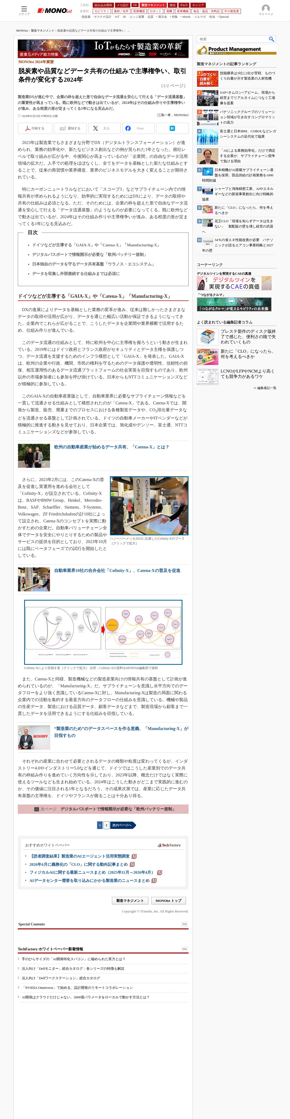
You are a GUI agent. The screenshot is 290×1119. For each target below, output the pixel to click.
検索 (272, 39)
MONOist (22, 30)
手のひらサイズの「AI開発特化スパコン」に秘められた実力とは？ (74, 959)
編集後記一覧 (266, 388)
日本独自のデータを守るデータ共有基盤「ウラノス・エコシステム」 (94, 264)
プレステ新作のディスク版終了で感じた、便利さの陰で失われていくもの (248, 336)
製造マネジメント (42, 30)
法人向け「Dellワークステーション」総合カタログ (61, 978)
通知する (74, 128)
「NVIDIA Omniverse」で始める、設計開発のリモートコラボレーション (77, 988)
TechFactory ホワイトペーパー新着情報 (50, 949)
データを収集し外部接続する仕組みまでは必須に (76, 274)
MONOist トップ (168, 901)
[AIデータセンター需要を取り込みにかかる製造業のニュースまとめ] (92, 880)
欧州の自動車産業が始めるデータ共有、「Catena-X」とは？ (111, 447)
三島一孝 (164, 115)
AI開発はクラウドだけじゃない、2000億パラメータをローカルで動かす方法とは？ (86, 997)
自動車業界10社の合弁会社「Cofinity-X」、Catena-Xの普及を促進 (117, 570)
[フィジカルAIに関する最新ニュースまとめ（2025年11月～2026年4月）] (95, 872)
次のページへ (121, 825)
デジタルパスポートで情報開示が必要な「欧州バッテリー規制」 (90, 254)
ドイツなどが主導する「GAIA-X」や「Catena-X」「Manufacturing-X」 (96, 245)
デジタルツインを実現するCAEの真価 (224, 274)
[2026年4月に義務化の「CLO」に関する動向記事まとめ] (82, 864)
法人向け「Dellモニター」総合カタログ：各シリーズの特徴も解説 (73, 969)
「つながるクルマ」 (211, 295)
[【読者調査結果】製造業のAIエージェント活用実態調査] (83, 856)
